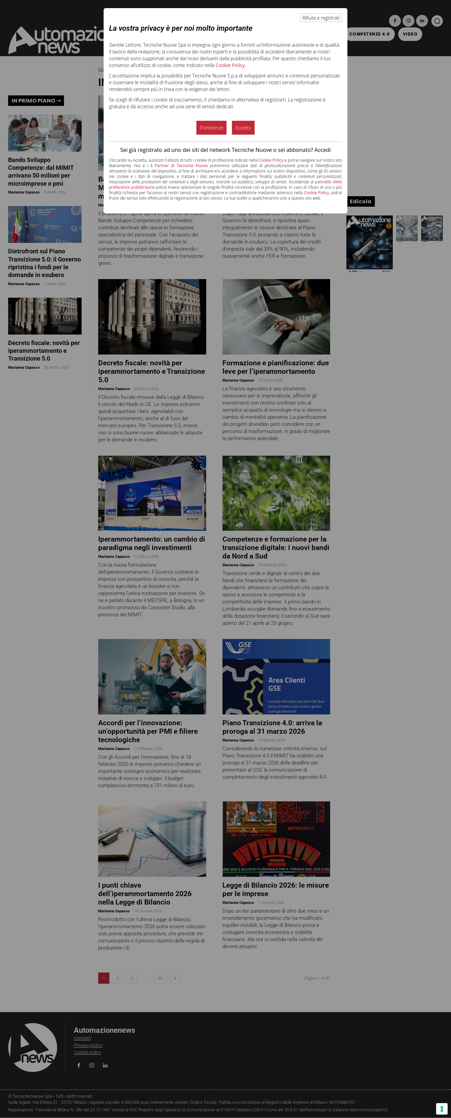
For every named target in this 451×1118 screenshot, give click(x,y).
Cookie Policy (230, 65)
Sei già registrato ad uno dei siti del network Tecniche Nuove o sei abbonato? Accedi (225, 150)
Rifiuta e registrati (321, 18)
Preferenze (211, 127)
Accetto (243, 127)
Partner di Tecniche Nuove (181, 165)
